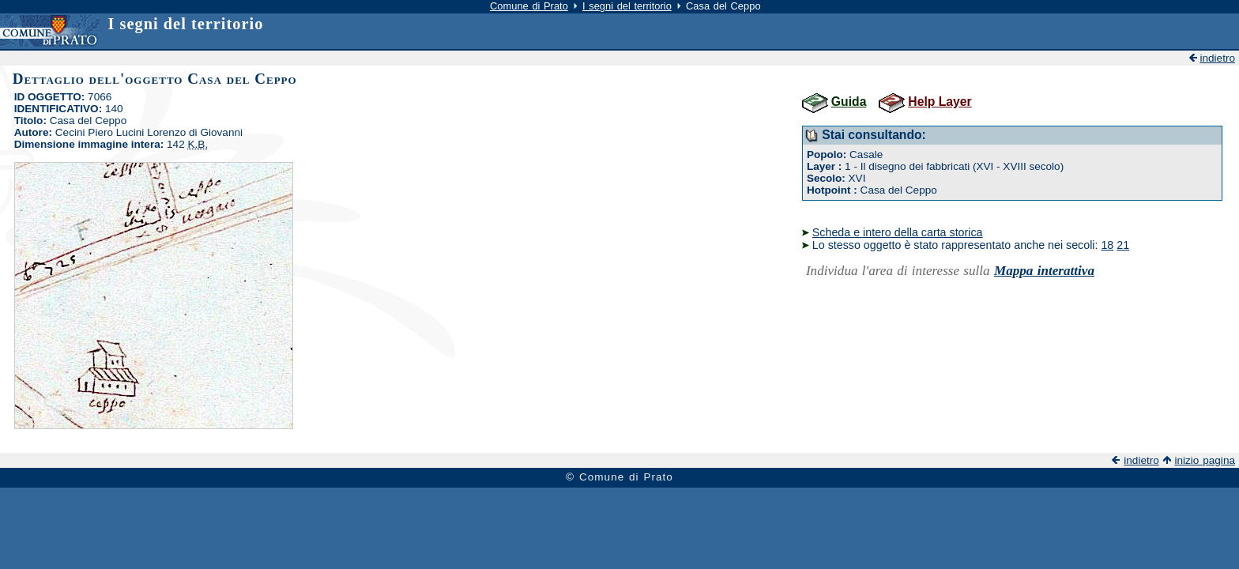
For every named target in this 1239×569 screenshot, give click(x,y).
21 (1123, 245)
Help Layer (939, 101)
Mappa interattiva (1044, 270)
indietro (1217, 58)
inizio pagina (1204, 460)
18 (1107, 245)
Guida (849, 101)
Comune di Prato (529, 6)
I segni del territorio (627, 6)
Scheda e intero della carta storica (897, 232)
